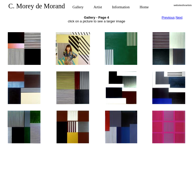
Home (144, 7)
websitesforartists (183, 5)
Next (179, 17)
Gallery (77, 7)
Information (121, 7)
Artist (97, 7)
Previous (168, 17)
